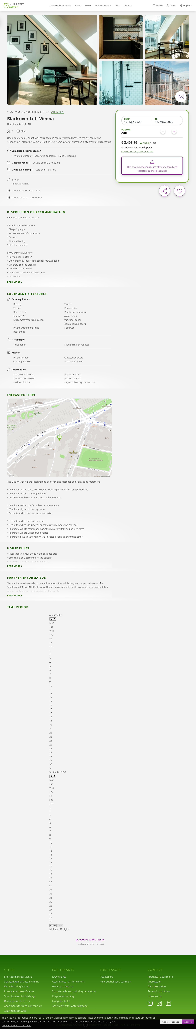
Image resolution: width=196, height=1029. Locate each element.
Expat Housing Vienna (16, 986)
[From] (136, 122)
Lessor (88, 5)
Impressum (154, 981)
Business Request (103, 5)
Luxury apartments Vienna (19, 991)
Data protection (157, 986)
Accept (188, 1022)
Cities (117, 5)
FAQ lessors (106, 976)
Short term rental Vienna (18, 976)
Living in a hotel (61, 1001)
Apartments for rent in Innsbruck (23, 1006)
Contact (155, 969)
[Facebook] (159, 1003)
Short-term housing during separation (74, 991)
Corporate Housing (63, 996)
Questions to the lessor (90, 939)
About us (128, 5)
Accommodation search (60, 5)
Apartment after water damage (70, 1006)
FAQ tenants (59, 976)
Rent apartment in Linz (17, 1001)
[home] (13, 5)
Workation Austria (62, 986)
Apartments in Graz (15, 1010)
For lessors (111, 969)
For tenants (63, 969)
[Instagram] (150, 1003)
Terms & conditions (159, 991)
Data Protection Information (16, 1025)
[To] (167, 122)
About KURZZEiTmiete (160, 976)
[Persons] (168, 131)
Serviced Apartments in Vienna (21, 981)
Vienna (57, 112)
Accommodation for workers (68, 981)
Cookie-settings (170, 1022)
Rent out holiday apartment (115, 981)
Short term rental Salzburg (19, 996)
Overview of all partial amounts (137, 151)
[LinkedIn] (168, 1003)
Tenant (78, 5)
